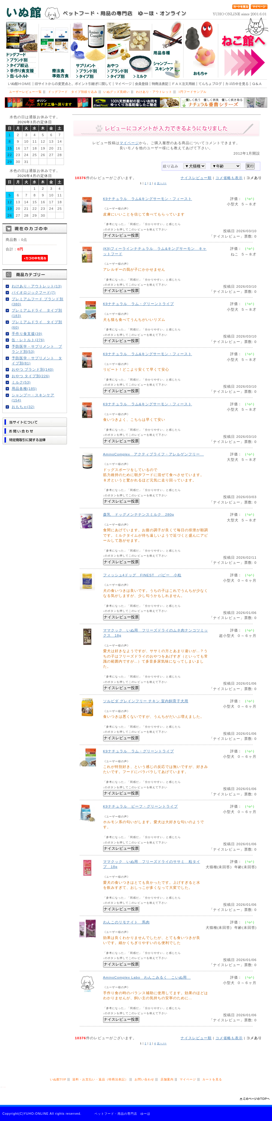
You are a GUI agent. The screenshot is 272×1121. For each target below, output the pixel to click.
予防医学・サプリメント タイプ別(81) (37, 360)
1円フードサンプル (192, 91)
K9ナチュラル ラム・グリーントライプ (138, 304)
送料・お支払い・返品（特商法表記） (100, 1079)
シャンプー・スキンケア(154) (33, 397)
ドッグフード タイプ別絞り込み (72, 91)
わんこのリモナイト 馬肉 (126, 922)
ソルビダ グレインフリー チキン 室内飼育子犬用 (146, 701)
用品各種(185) (24, 388)
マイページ (129, 143)
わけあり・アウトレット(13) (37, 286)
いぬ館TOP (58, 1079)
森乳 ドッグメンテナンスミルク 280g (138, 514)
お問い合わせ (144, 1079)
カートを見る (212, 1079)
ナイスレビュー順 (196, 178)
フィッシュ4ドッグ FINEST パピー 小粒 (142, 575)
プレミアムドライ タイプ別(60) (37, 324)
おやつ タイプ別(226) (31, 376)
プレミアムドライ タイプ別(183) (37, 312)
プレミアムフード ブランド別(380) (37, 301)
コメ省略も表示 (229, 178)
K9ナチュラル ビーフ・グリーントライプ (140, 806)
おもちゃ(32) (23, 407)
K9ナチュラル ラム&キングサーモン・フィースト (147, 199)
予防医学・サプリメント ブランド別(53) (37, 348)
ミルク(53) (21, 382)
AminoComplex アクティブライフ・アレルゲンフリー (153, 454)
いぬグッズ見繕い (116, 91)
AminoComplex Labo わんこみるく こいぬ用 (147, 977)
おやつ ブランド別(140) (33, 369)
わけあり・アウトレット (154, 91)
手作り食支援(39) (27, 333)
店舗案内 (167, 1079)
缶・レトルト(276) (28, 340)
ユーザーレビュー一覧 (25, 91)
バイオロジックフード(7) (34, 292)
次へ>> (161, 183)
